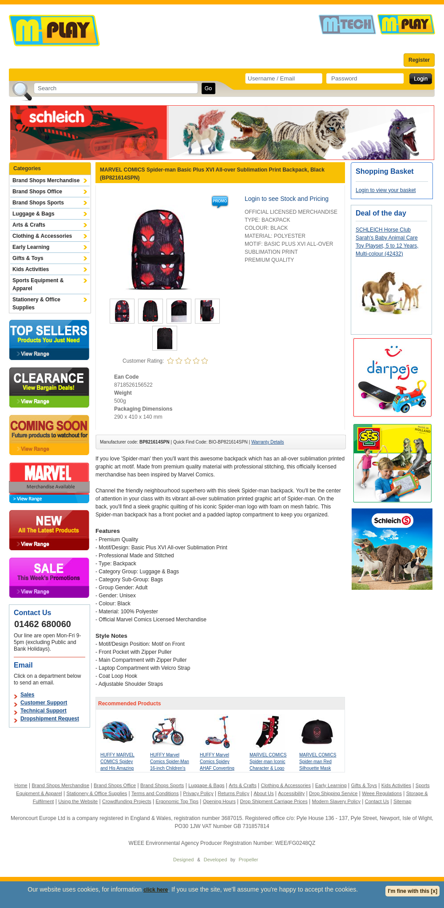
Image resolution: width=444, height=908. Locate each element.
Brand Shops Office (37, 191)
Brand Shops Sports (38, 203)
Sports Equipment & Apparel (37, 284)
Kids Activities (30, 269)
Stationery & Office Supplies (36, 303)
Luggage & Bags (33, 214)
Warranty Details (267, 442)
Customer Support (43, 703)
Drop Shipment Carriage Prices (273, 801)
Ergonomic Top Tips (176, 801)
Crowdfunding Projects (126, 801)
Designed (183, 859)
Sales (27, 695)
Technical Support (43, 711)
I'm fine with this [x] (412, 891)
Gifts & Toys (28, 258)
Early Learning (30, 247)
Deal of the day (381, 213)
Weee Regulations (382, 793)
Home (20, 785)
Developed (215, 859)
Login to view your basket (386, 190)
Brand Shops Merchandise (45, 180)
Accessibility (291, 793)
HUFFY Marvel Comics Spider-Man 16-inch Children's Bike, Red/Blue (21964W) (169, 768)
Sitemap (402, 801)
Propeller (248, 859)
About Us (264, 793)
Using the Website (78, 801)
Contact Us (377, 801)
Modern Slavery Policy (336, 801)
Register (419, 60)
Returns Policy (234, 793)
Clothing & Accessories (42, 236)
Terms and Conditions (154, 793)
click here (155, 890)
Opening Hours (219, 801)
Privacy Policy (198, 793)
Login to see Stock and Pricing (287, 198)
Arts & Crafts (28, 225)
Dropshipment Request (49, 719)
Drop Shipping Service (333, 793)
